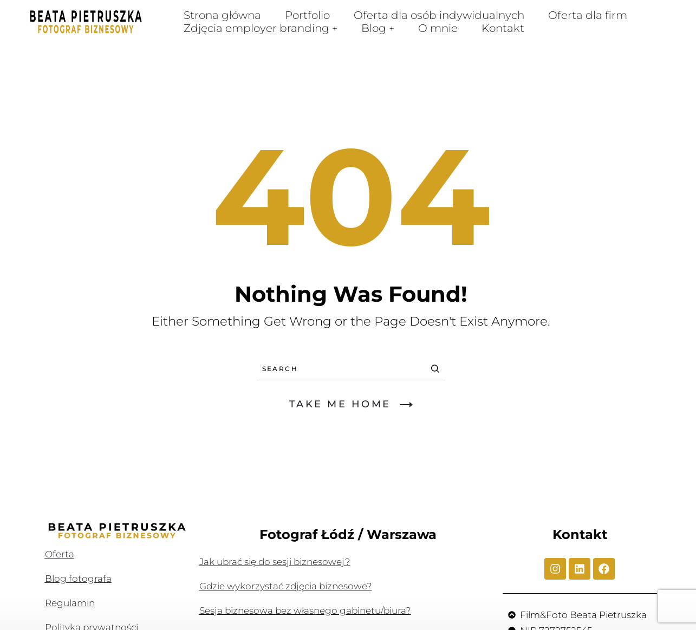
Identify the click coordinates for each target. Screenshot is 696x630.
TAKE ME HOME (351, 404)
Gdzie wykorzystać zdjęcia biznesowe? (285, 586)
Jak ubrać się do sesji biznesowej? (274, 561)
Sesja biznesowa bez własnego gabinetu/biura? (305, 610)
